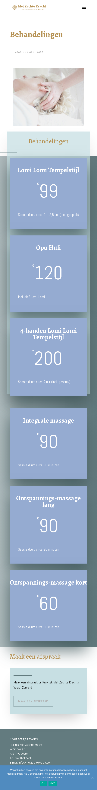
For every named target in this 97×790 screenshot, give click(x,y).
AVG (52, 783)
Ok (43, 783)
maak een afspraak (29, 52)
